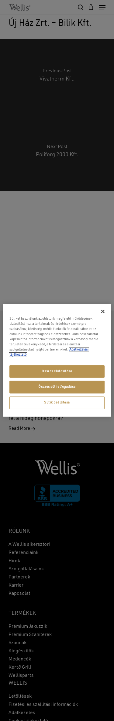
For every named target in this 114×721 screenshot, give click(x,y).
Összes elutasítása (57, 371)
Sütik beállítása (57, 402)
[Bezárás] (102, 311)
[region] (57, 360)
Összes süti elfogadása (57, 387)
